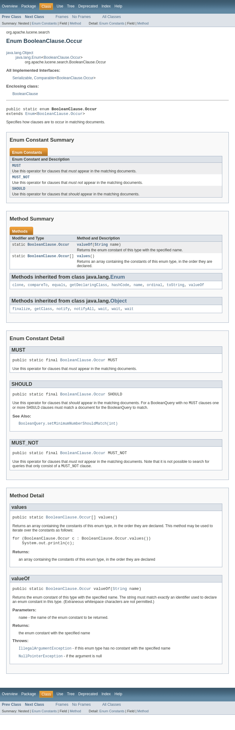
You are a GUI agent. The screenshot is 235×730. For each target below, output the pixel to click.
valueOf (84, 248)
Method (75, 23)
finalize (21, 315)
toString (175, 290)
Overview (10, 6)
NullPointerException (41, 671)
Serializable (22, 78)
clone (18, 290)
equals (58, 290)
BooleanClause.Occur (62, 57)
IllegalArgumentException (45, 663)
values (83, 260)
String (101, 248)
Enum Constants (44, 23)
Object (118, 306)
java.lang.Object (19, 53)
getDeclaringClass (88, 290)
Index (106, 6)
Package (28, 6)
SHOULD (18, 192)
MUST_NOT (21, 180)
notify (63, 315)
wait (102, 315)
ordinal (154, 290)
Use (59, 6)
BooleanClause (25, 94)
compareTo (38, 290)
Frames (61, 17)
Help (118, 6)
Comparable (44, 78)
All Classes (111, 17)
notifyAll (84, 315)
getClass (43, 315)
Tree (71, 6)
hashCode (120, 290)
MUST (16, 168)
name (138, 290)
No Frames (81, 17)
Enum (30, 115)
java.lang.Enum (29, 57)
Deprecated (88, 6)
